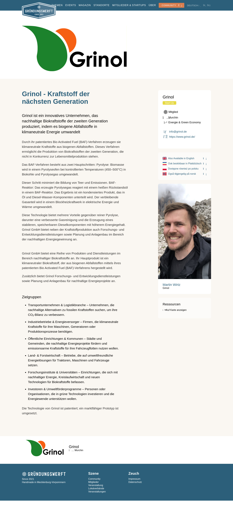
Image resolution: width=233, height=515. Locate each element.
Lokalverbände (96, 488)
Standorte (102, 5)
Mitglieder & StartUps (129, 5)
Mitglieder (93, 482)
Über (152, 5)
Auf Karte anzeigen (175, 310)
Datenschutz (135, 482)
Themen (57, 5)
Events (70, 5)
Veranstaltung (95, 485)
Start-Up (169, 103)
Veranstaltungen (97, 491)
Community (94, 479)
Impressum (134, 479)
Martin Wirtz (171, 285)
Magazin (85, 5)
